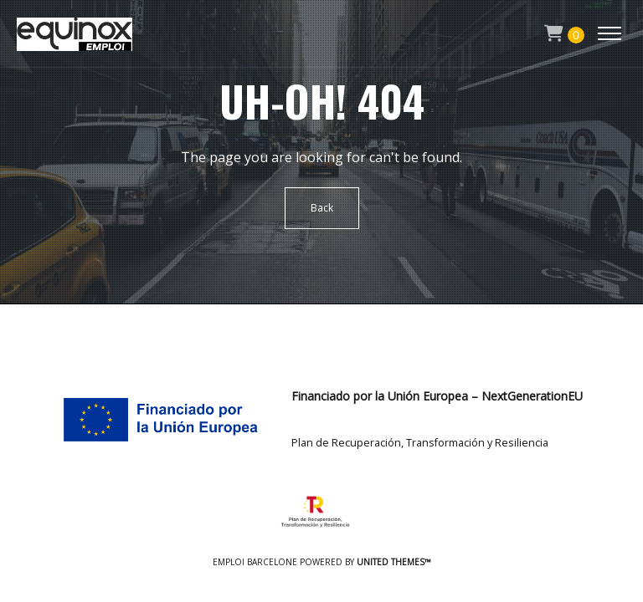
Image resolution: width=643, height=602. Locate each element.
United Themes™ (394, 562)
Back (322, 208)
